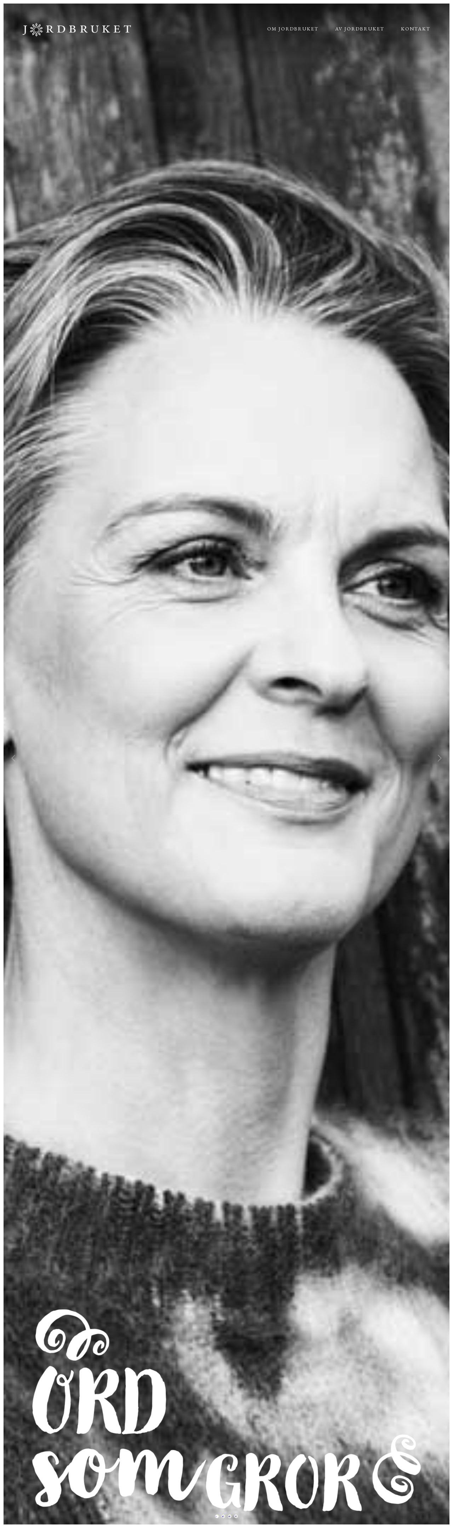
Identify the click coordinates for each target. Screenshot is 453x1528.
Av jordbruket (359, 28)
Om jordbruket (293, 28)
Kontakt (415, 28)
